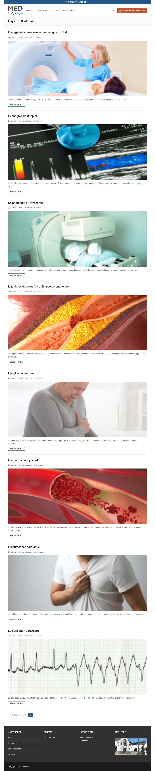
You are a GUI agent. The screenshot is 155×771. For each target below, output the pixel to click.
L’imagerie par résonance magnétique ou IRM (37, 32)
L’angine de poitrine (21, 373)
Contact (11, 754)
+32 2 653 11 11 (51, 738)
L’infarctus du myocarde (23, 460)
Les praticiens (14, 743)
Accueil (11, 738)
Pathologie (39, 291)
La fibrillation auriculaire (23, 630)
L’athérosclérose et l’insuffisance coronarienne (38, 286)
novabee (12, 37)
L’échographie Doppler (22, 116)
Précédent (15, 715)
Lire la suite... (16, 105)
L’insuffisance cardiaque (24, 547)
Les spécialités (14, 749)
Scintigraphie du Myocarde (25, 203)
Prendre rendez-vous (132, 10)
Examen (38, 37)
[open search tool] (114, 11)
